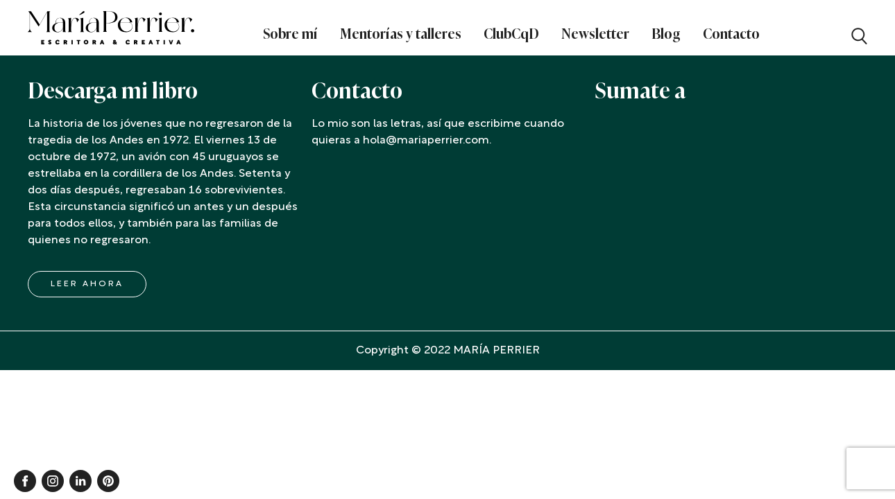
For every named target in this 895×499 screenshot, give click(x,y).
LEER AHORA (87, 284)
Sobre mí (290, 34)
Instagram (52, 481)
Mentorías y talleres (400, 34)
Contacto (731, 34)
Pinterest (108, 481)
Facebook (25, 481)
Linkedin (80, 481)
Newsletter (595, 34)
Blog (666, 34)
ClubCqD (511, 34)
